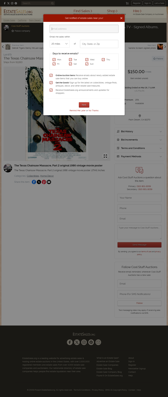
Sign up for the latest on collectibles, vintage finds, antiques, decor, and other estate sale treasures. (86, 84)
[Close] (121, 18)
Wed (92, 59)
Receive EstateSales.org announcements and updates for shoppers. (82, 91)
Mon (59, 59)
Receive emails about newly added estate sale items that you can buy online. (85, 77)
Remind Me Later (78, 110)
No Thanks (94, 110)
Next (84, 105)
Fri (58, 64)
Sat (75, 64)
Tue (75, 59)
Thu (108, 59)
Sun (92, 64)
